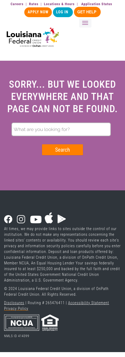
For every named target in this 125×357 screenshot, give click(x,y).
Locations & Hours (59, 4)
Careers (17, 4)
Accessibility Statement (88, 303)
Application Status (96, 4)
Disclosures (14, 303)
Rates (33, 4)
